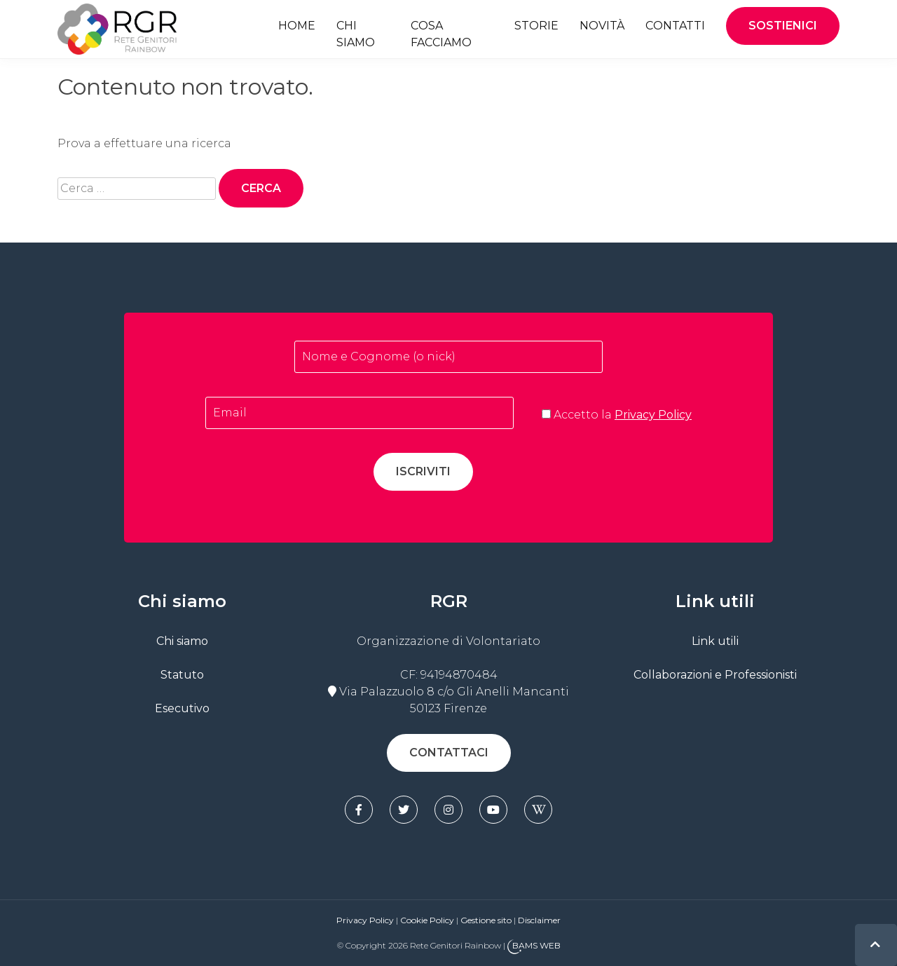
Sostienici (782, 25)
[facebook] (359, 810)
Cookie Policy (427, 920)
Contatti (675, 25)
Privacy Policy (653, 414)
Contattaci (448, 752)
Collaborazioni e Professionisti (715, 674)
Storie (536, 25)
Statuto (182, 674)
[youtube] (493, 810)
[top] (875, 944)
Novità (602, 25)
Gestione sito (487, 920)
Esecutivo (182, 708)
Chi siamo (355, 34)
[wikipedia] (538, 810)
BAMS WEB (536, 946)
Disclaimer (539, 920)
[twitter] (404, 810)
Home (296, 25)
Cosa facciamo (441, 34)
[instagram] (448, 810)
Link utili (715, 641)
